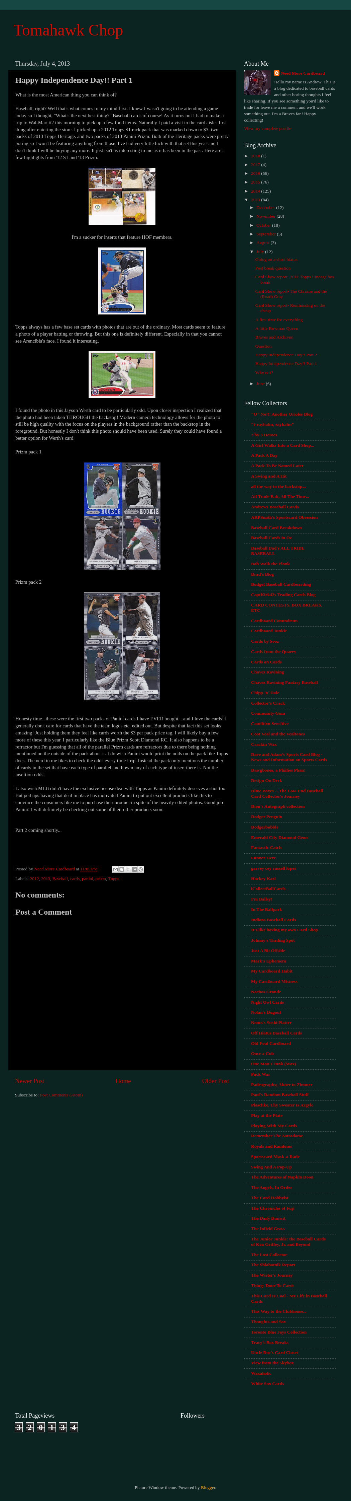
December (266, 207)
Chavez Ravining (267, 671)
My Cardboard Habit (271, 971)
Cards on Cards (266, 661)
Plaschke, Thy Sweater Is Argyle (282, 1104)
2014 (256, 191)
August (263, 242)
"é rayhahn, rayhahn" (272, 424)
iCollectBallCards (268, 888)
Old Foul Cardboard (271, 1043)
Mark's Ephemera (268, 960)
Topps (113, 878)
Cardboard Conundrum (274, 620)
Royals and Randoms (271, 1146)
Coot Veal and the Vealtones (278, 733)
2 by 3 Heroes (264, 434)
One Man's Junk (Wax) (273, 1063)
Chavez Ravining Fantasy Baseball (284, 682)
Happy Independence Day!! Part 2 (286, 354)
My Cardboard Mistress (274, 981)
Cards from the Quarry (273, 651)
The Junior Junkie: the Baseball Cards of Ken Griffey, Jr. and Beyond (288, 1241)
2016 (256, 173)
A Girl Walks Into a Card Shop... (282, 445)
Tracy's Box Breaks (269, 1342)
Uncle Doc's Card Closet (274, 1352)
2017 (256, 164)
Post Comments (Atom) (61, 1094)
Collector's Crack (268, 703)
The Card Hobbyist (269, 1197)
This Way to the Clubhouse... (279, 1311)
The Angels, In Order (271, 1187)
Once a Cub (262, 1053)
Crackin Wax (264, 744)
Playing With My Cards (274, 1125)
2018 (256, 155)
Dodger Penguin (266, 816)
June (261, 383)
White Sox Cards (267, 1383)
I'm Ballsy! (261, 899)
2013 (45, 878)
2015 (256, 182)
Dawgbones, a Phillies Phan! (278, 770)
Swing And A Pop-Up (271, 1166)
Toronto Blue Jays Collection (279, 1332)
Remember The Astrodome (277, 1135)
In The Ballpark (266, 909)
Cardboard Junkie (269, 630)
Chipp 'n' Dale (265, 692)
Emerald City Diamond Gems (279, 837)
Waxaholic (261, 1373)
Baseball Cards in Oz (271, 537)
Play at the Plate (266, 1115)
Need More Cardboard (303, 73)
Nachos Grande (266, 991)
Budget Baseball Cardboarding (281, 584)
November (266, 216)
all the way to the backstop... (278, 486)
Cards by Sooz (265, 641)
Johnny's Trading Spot (273, 940)
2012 (34, 878)
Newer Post (29, 1080)
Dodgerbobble (264, 827)
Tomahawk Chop (68, 30)
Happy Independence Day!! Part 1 (286, 363)
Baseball (60, 878)
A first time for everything (279, 319)
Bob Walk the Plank (270, 563)
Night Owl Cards (267, 1002)
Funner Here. (264, 857)
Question (263, 346)
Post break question (273, 268)
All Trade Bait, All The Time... (280, 496)
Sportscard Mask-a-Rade (275, 1156)
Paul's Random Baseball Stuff (280, 1094)
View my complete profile (267, 128)
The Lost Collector (269, 1254)
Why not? (264, 372)
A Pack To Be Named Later (277, 465)
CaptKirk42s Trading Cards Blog (283, 594)
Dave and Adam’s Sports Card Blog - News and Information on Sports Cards (289, 757)
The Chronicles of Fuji (273, 1208)
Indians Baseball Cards (273, 919)
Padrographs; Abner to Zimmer (282, 1084)
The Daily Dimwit (268, 1218)
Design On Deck (266, 780)
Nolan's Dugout (266, 1012)
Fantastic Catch (266, 847)
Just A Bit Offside (268, 950)
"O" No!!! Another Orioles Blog (282, 414)
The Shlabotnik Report (273, 1264)
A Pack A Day (264, 455)
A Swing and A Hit (269, 476)
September (266, 233)
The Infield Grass (268, 1228)
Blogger (208, 1487)
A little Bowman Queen (276, 328)
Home (123, 1080)
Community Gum (268, 713)
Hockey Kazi (263, 878)
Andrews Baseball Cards (275, 506)
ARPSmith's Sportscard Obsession (284, 517)
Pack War (260, 1074)
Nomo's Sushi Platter (271, 1022)
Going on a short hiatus (276, 259)
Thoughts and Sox (268, 1321)
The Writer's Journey (272, 1275)
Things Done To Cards (272, 1285)
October (264, 225)
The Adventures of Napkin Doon (282, 1177)
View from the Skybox (272, 1362)
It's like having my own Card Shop (284, 929)
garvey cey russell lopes (273, 868)
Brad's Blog (262, 574)
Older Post (215, 1080)
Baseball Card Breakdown (276, 527)
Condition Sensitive (269, 723)
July (260, 251)
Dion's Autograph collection (278, 806)
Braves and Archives (274, 337)
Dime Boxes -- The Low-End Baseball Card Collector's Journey (287, 793)
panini (87, 878)
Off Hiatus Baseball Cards (276, 1032)
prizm (101, 878)
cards (75, 878)
